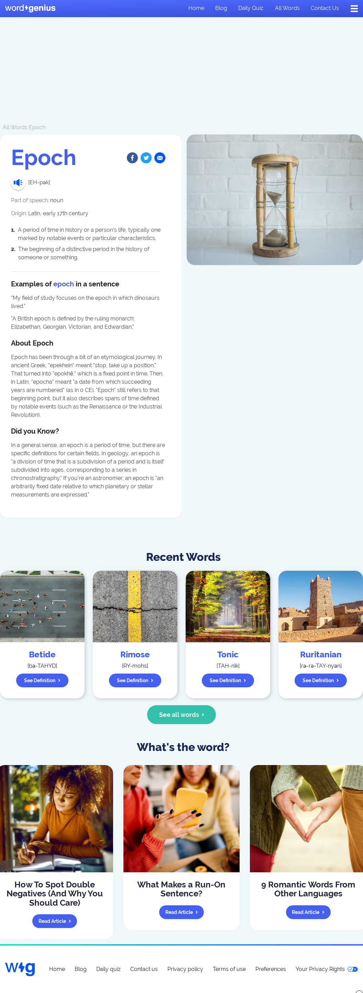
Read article (54, 921)
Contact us (325, 8)
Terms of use (229, 969)
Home (196, 8)
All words (287, 8)
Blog (221, 8)
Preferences (270, 969)
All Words (15, 127)
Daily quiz (250, 8)
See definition (42, 680)
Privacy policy (185, 969)
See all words (181, 714)
